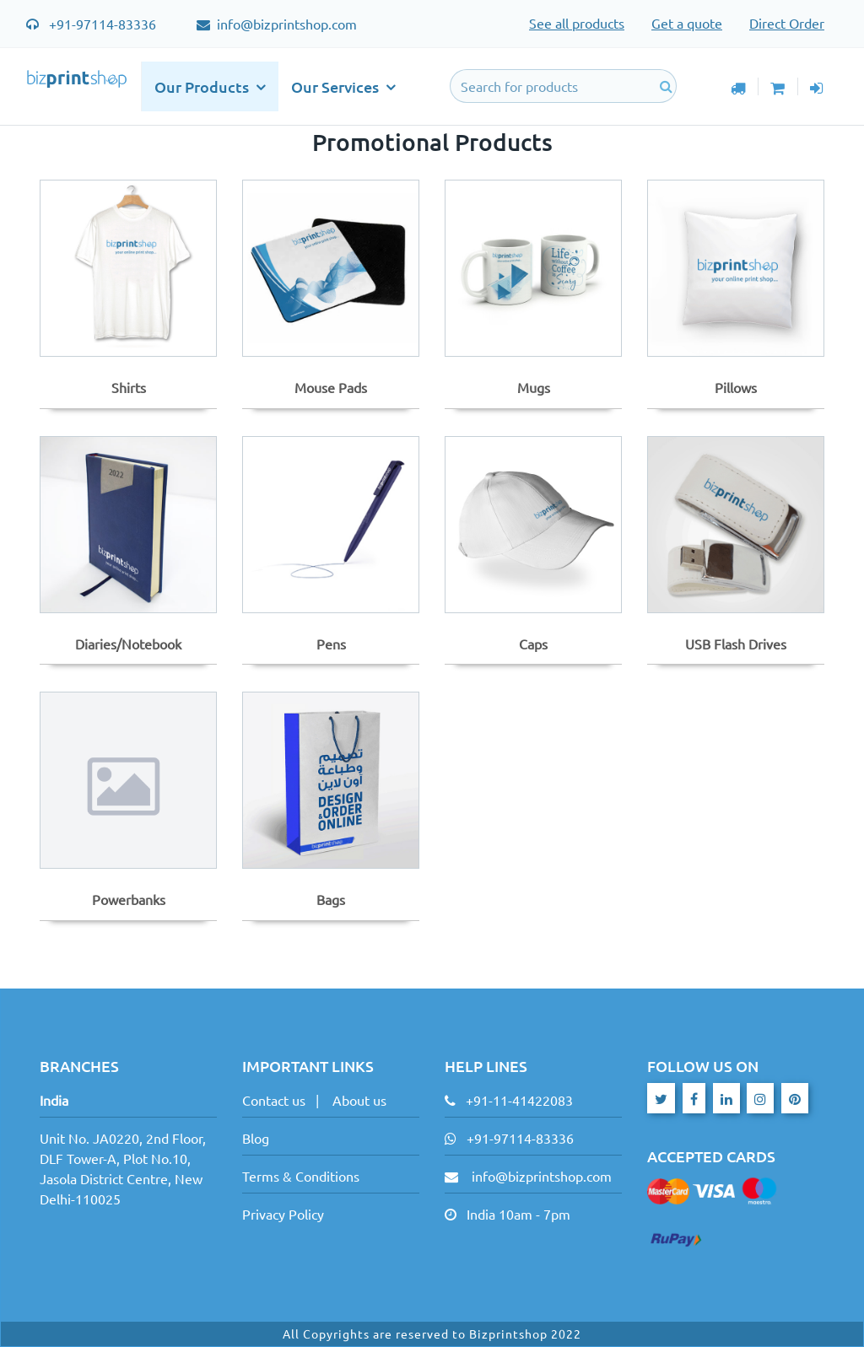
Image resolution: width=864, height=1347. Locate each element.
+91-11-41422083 (519, 1099)
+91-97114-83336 (102, 23)
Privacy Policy (283, 1213)
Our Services (343, 86)
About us (359, 1099)
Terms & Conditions (300, 1175)
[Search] (564, 87)
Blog (255, 1137)
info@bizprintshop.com (285, 23)
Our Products (210, 86)
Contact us (273, 1099)
